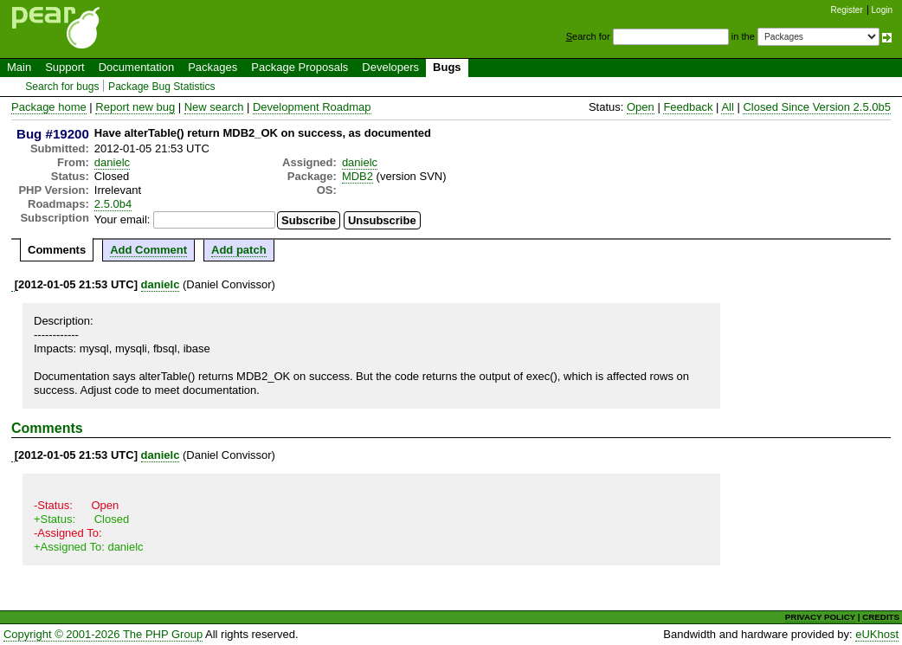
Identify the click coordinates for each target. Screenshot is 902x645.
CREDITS (880, 617)
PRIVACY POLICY (820, 617)
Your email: (122, 219)
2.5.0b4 (113, 203)
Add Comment (148, 249)
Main (19, 67)
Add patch (239, 249)
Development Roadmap (312, 106)
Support (65, 67)
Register (847, 10)
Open (640, 106)
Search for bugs (62, 87)
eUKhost (877, 634)
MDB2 (357, 176)
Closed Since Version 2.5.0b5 (817, 106)
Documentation (136, 67)
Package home (49, 106)
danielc (112, 162)
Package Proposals (299, 67)
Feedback (687, 106)
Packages (212, 67)
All (727, 106)
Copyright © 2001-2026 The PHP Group (103, 634)
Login (882, 10)
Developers (390, 67)
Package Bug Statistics (162, 87)
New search (214, 106)
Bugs (447, 67)
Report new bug (135, 106)
